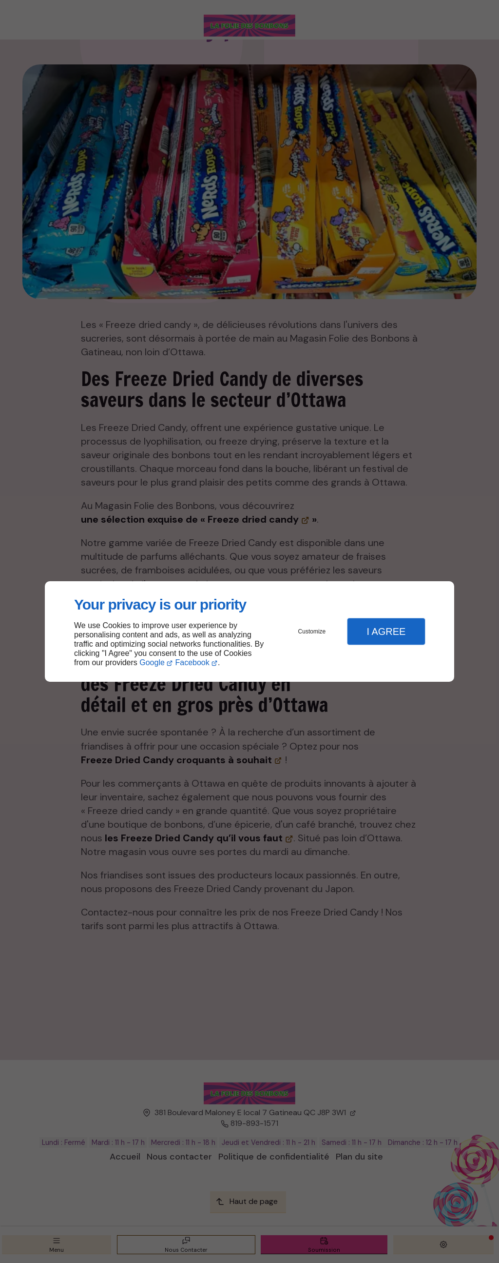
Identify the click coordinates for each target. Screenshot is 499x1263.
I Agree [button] (385, 631)
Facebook (192, 662)
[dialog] (249, 631)
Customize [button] (312, 631)
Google (152, 662)
